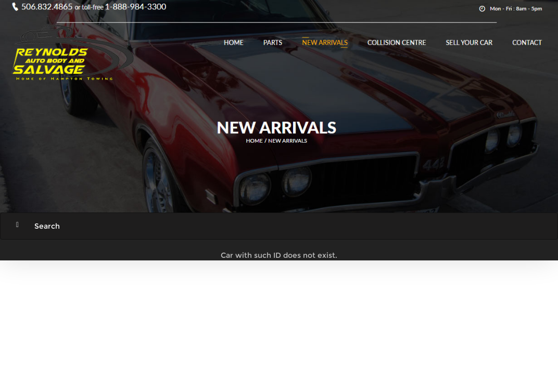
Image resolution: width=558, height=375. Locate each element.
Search (47, 226)
